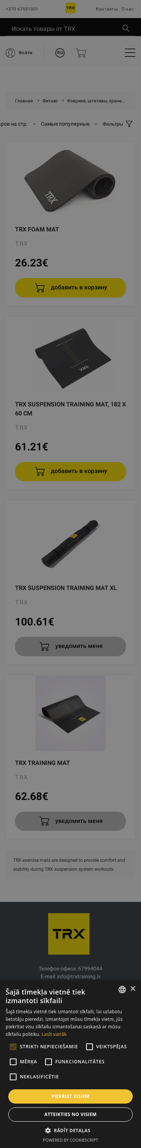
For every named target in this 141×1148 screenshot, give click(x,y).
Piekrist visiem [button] (70, 1096)
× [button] (132, 989)
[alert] (70, 574)
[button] (70, 1130)
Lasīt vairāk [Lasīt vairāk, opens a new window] (54, 1034)
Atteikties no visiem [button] (70, 1114)
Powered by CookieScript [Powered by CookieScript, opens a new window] (70, 1140)
